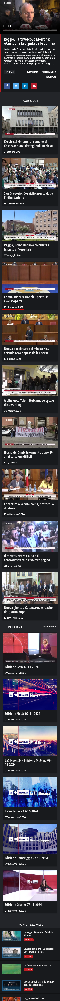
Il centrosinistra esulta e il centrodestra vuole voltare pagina (27, 557)
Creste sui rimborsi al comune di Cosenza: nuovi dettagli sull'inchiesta (29, 143)
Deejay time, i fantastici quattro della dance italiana (39, 983)
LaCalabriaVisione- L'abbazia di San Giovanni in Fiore (39, 950)
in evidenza (51, 77)
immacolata (32, 72)
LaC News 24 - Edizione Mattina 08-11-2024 (28, 762)
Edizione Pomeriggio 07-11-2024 (26, 857)
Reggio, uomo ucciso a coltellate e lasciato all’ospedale (26, 247)
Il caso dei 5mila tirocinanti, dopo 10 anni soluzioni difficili (28, 454)
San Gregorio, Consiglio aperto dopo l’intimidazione (28, 195)
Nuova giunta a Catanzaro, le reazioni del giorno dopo (29, 609)
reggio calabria (49, 72)
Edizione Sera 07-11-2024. (22, 666)
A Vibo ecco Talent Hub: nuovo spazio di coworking (29, 402)
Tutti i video (50, 626)
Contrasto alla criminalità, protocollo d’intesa (29, 505)
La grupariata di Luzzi (34, 998)
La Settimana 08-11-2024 (21, 811)
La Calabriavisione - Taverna (37, 965)
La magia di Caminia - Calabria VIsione (38, 933)
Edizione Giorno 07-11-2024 (23, 904)
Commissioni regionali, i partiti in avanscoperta (26, 298)
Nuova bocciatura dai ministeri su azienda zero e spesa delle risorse (26, 350)
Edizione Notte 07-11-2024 (22, 713)
